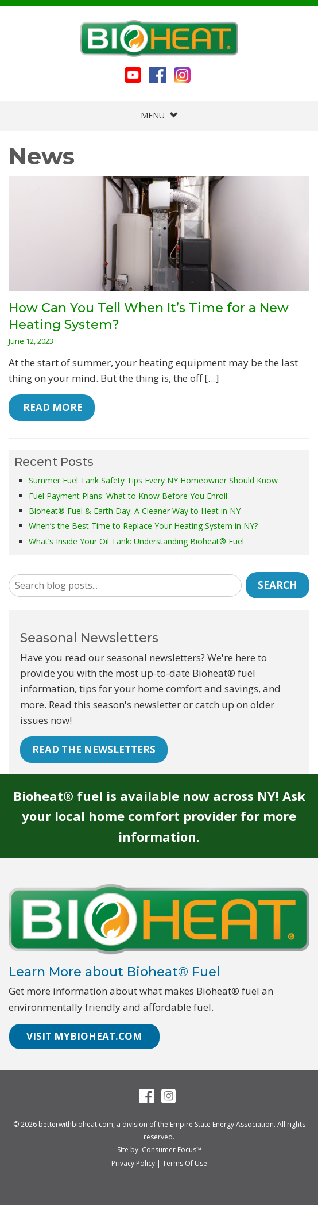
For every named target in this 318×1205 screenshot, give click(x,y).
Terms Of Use (184, 1163)
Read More (52, 407)
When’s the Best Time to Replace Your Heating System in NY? (143, 525)
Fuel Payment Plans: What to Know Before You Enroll (128, 495)
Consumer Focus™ (171, 1149)
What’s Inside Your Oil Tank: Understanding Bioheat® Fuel (136, 541)
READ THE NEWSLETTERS (94, 749)
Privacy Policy (133, 1163)
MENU (159, 115)
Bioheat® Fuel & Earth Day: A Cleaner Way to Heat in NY (135, 510)
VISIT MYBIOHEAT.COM (84, 1036)
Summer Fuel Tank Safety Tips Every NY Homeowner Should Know (153, 480)
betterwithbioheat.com (75, 1124)
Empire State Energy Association (222, 1124)
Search (277, 585)
